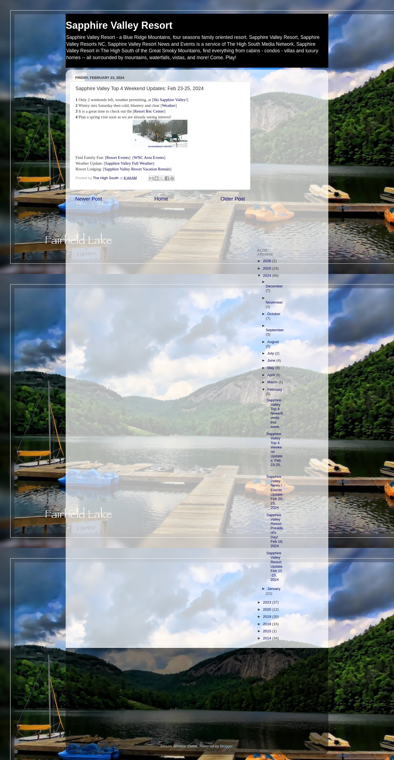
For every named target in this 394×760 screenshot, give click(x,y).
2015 (267, 631)
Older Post (233, 199)
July (271, 353)
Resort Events (117, 157)
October (273, 314)
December (274, 286)
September (275, 330)
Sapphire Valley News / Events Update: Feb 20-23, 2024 (274, 492)
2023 (267, 602)
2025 (267, 268)
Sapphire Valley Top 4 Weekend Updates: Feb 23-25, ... (274, 452)
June (271, 360)
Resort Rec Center (149, 111)
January (273, 589)
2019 (267, 617)
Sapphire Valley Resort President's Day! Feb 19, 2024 (274, 530)
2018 (267, 624)
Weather (168, 105)
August (273, 342)
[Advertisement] (288, 156)
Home (161, 199)
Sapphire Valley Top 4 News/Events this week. (274, 413)
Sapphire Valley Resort (119, 25)
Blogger (226, 746)
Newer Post (88, 199)
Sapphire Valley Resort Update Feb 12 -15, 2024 (274, 566)
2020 (267, 609)
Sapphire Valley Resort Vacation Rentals (137, 169)
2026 (267, 261)
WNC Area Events (149, 157)
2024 (267, 275)
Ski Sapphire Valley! (170, 100)
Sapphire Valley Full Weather (129, 163)
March (273, 382)
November (274, 302)
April (271, 375)
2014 (267, 638)
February (274, 389)
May (271, 368)
